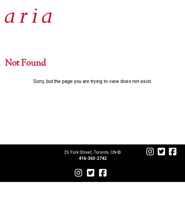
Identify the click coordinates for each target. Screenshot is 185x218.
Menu (92, 102)
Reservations (93, 117)
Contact (92, 131)
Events (92, 88)
